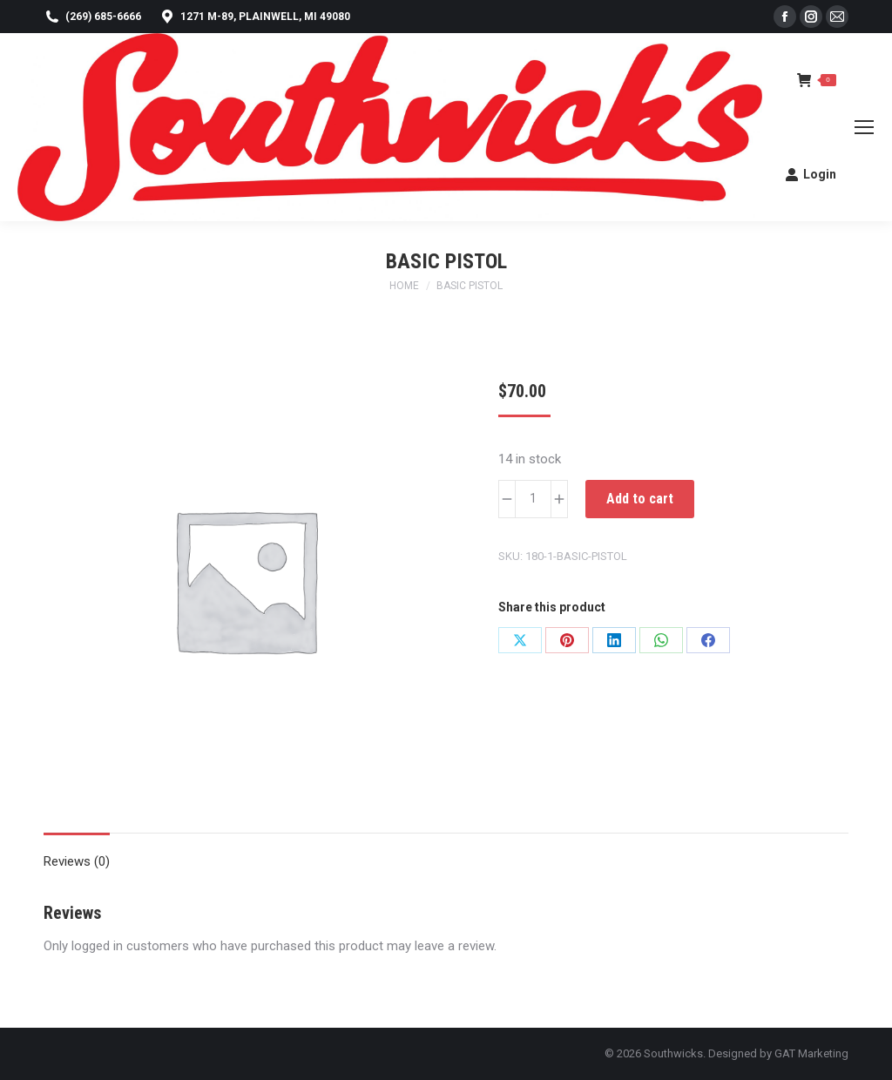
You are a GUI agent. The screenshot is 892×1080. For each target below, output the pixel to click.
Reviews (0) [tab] (77, 861)
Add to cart (639, 498)
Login (810, 174)
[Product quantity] (533, 499)
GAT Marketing (811, 1053)
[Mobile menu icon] (864, 127)
